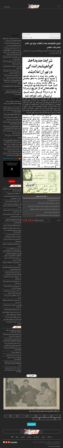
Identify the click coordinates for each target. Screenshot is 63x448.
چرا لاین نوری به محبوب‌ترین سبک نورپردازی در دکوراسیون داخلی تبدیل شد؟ (12, 339)
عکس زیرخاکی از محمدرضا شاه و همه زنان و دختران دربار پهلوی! (44, 209)
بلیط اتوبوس (35, 419)
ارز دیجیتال (58, 419)
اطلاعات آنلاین (33, 6)
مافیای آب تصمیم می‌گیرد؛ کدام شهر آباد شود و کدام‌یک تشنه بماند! (12, 150)
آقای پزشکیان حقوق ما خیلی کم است (12, 114)
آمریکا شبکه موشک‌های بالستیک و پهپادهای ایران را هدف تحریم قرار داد (13, 273)
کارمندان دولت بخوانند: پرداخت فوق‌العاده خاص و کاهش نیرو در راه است (12, 102)
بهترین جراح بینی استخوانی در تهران (47, 419)
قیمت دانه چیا (48, 416)
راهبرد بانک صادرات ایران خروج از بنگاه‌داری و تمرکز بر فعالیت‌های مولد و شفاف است (12, 369)
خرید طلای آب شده (56, 416)
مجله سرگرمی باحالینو (22, 416)
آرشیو (17, 437)
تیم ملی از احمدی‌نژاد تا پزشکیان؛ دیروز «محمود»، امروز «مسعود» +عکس (12, 313)
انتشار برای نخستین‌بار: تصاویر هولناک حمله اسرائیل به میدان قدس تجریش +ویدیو (13, 92)
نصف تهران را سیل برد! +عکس (51, 212)
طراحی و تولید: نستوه (54, 446)
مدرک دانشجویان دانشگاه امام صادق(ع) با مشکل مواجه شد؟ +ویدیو (13, 254)
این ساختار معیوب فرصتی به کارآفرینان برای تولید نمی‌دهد (12, 189)
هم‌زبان (43, 437)
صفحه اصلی (57, 34)
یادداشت (29, 437)
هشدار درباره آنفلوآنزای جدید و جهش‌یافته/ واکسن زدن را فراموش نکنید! (12, 250)
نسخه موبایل (31, 424)
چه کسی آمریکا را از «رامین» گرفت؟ (12, 309)
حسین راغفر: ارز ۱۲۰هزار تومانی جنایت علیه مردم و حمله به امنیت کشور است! (12, 141)
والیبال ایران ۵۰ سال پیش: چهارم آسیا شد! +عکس (47, 215)
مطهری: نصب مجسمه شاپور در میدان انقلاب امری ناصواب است (12, 215)
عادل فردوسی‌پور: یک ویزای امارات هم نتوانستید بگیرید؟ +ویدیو (12, 123)
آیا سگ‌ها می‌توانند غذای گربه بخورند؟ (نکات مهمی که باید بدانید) (12, 335)
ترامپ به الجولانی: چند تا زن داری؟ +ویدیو (12, 297)
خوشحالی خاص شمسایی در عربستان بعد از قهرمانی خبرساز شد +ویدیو (12, 154)
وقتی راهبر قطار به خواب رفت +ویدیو (12, 225)
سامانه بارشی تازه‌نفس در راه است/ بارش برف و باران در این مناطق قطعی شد (12, 49)
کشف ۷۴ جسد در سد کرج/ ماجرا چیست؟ (13, 137)
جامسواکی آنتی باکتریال (12, 178)
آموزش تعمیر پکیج (40, 416)
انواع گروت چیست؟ (15, 352)
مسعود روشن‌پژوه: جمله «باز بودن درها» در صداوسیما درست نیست (13, 44)
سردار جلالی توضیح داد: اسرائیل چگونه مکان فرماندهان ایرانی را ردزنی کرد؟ (11, 39)
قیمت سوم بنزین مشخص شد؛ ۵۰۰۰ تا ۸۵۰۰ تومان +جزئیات (12, 63)
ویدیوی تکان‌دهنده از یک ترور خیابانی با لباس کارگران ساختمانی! (12, 72)
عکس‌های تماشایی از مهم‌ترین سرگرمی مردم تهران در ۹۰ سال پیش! (43, 206)
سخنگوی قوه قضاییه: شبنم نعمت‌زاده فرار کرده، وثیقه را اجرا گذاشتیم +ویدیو (12, 127)
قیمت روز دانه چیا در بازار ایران (13, 355)
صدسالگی (52, 34)
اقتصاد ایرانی (13, 416)
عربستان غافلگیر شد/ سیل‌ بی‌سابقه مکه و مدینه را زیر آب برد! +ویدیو (12, 53)
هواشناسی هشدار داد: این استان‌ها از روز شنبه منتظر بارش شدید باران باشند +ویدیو (12, 81)
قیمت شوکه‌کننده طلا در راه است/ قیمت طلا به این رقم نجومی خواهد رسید (12, 318)
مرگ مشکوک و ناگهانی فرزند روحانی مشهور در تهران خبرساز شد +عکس (44, 411)
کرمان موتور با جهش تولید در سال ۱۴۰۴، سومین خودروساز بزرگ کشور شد (12, 344)
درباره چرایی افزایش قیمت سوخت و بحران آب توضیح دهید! (12, 197)
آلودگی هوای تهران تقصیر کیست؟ (12, 201)
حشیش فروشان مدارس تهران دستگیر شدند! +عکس (12, 282)
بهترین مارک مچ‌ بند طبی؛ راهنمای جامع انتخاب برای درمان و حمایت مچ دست (12, 363)
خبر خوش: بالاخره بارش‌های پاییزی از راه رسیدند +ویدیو (12, 211)
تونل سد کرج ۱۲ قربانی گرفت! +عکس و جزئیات (48, 203)
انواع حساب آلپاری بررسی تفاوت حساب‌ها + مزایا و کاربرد (13, 331)
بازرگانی (16, 327)
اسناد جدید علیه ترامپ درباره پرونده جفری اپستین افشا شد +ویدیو (12, 292)
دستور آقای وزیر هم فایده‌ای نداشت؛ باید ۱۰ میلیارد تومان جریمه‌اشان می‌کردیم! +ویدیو (12, 205)
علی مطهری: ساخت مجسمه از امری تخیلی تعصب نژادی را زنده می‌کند (12, 76)
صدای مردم (36, 437)
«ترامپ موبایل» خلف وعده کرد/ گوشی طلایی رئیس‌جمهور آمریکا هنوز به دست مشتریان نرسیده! (12, 230)
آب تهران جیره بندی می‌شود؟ (13, 193)
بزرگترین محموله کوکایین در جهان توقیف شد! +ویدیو (13, 259)
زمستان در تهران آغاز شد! (52, 200)
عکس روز (31, 376)
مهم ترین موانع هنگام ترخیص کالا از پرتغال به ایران (12, 348)
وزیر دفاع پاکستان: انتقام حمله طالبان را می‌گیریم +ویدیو (12, 58)
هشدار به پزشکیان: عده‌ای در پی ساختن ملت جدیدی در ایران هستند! (13, 236)
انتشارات (23, 437)
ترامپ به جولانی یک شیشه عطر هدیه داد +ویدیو (12, 67)
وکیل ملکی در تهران (31, 416)
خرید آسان (11, 181)
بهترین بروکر (7, 416)
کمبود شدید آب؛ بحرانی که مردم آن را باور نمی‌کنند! (12, 240)
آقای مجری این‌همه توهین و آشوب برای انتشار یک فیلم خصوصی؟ (11, 268)
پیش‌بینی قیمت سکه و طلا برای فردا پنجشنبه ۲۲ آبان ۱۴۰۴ (12, 287)
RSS (12, 437)
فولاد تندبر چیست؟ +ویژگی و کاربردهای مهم (14, 358)
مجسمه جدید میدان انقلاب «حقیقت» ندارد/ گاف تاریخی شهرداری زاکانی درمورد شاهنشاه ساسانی (12, 110)
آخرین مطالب (15, 186)
